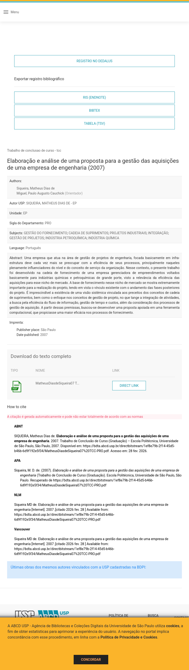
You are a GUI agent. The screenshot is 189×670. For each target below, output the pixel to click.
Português (33, 248)
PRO (48, 223)
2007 (44, 335)
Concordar (91, 659)
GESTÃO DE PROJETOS (26, 238)
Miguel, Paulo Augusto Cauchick (50, 193)
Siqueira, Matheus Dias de (36, 188)
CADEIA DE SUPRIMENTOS (88, 233)
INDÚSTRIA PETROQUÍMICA (66, 238)
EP (25, 213)
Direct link (129, 386)
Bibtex (94, 110)
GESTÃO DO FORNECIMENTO (45, 233)
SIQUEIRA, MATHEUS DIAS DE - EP (51, 203)
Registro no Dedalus (94, 61)
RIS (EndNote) (94, 97)
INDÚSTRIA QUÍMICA (103, 238)
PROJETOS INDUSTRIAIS (128, 233)
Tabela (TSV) (94, 123)
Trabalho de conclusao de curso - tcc (34, 150)
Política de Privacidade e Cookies (128, 637)
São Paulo (48, 330)
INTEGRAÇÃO (158, 233)
